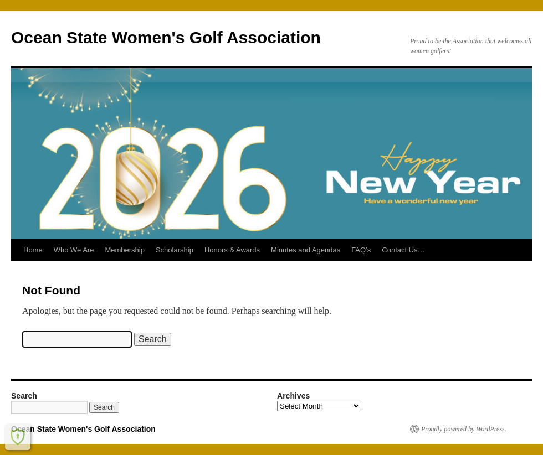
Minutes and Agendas (305, 250)
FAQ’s (361, 250)
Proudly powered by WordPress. (463, 429)
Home (33, 250)
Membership (125, 250)
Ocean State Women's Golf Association (166, 37)
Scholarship (174, 250)
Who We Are (74, 250)
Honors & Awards (232, 250)
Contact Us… (403, 250)
